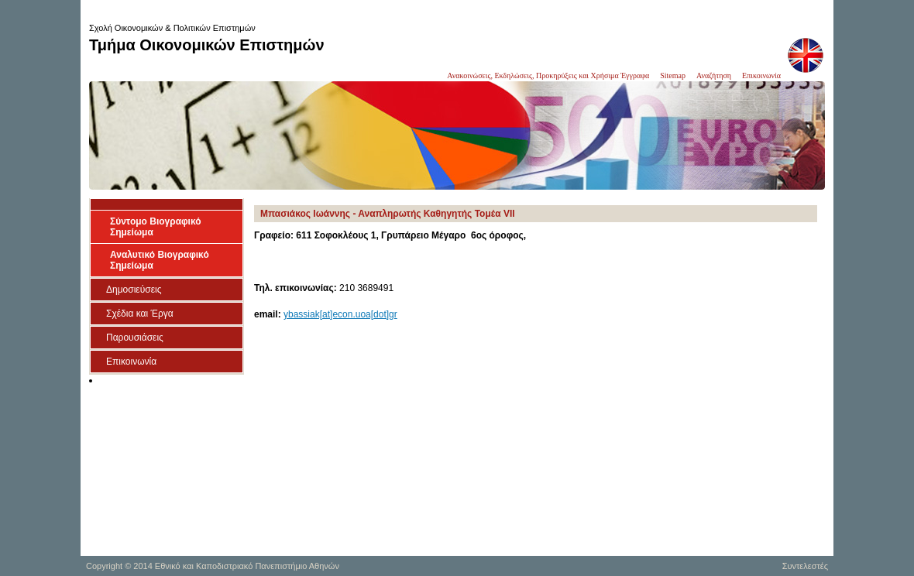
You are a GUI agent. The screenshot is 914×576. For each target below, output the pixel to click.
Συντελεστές (805, 566)
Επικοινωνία (761, 75)
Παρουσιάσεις (134, 337)
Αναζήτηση (713, 75)
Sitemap (673, 75)
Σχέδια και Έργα (140, 313)
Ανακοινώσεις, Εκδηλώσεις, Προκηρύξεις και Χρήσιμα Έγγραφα (548, 75)
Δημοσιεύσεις (133, 289)
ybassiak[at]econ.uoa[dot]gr (340, 314)
